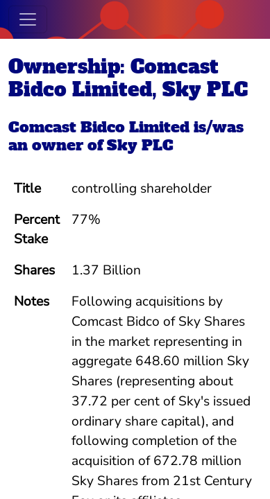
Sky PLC (140, 145)
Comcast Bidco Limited (98, 127)
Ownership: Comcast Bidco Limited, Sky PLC (128, 78)
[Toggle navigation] (27, 19)
